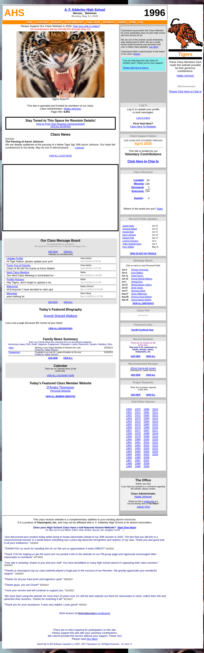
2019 (155, 436)
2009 (146, 466)
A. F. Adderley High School (84, 9)
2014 (155, 421)
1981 (138, 442)
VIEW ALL (68, 252)
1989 (138, 466)
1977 (138, 430)
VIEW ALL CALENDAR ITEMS (60, 375)
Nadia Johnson (185, 75)
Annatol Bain (128, 232)
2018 (155, 433)
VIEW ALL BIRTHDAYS (143, 303)
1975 (138, 424)
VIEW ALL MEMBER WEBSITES (60, 396)
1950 (129, 409)
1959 (129, 436)
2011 (155, 412)
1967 (129, 460)
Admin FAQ (143, 506)
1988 (138, 463)
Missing (139, 183)
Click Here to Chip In (143, 161)
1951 (129, 412)
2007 (146, 460)
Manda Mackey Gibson (141, 285)
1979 (138, 436)
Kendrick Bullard (130, 229)
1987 (138, 460)
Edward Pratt (128, 238)
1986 (138, 457)
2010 (155, 409)
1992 (146, 415)
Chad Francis (137, 276)
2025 (155, 454)
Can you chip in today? (86, 26)
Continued (79, 148)
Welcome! (12, 286)
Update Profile (15, 258)
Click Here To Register (143, 126)
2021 (155, 442)
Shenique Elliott (138, 291)
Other (11, 348)
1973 (138, 418)
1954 (129, 421)
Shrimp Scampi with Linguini (143, 368)
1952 (129, 415)
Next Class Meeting (18, 272)
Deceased (137, 187)
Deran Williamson (139, 294)
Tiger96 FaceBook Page (142, 330)
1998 (146, 433)
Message (12, 293)
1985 (138, 454)
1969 (129, 466)
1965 (129, 454)
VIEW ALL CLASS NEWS (60, 156)
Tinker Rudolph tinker (132, 244)
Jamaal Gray (137, 282)
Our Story (153, 47)
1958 (129, 433)
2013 (155, 418)
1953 (129, 418)
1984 (138, 451)
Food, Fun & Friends (18, 265)
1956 (129, 427)
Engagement (14, 352)
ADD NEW (53, 252)
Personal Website (60, 390)
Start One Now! (126, 527)
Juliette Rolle (128, 226)
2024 (155, 451)
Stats (160, 208)
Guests (138, 198)
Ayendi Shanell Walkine (60, 316)
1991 (146, 412)
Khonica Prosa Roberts (141, 297)
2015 (155, 424)
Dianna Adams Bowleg (141, 300)
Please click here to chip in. (136, 68)
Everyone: (138, 191)
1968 (129, 463)
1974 (138, 421)
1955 (129, 424)
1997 (146, 430)
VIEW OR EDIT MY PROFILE (143, 253)
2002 (146, 445)
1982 (138, 445)
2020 (155, 439)
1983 (138, 448)
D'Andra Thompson (60, 387)
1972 (138, 415)
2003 (146, 448)
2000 (146, 439)
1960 (129, 439)
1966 (129, 457)
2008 (146, 463)
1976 (138, 427)
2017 (155, 430)
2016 (155, 427)
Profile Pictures (15, 279)
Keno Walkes (128, 247)
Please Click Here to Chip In (185, 91)
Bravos (137, 54)
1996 (146, 427)
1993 (146, 418)
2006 (146, 457)
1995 (146, 424)
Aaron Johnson (129, 235)
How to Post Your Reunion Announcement (60, 123)
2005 (146, 454)
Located (139, 180)
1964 (129, 451)
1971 (138, 412)
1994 (146, 421)
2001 (146, 442)
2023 (155, 448)
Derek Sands (137, 288)
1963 (129, 448)
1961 (129, 442)
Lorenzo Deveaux (130, 241)
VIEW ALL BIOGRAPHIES (60, 328)
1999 (146, 436)
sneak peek (149, 501)
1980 (138, 439)
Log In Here (143, 117)
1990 (146, 409)
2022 (155, 445)
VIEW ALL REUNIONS (60, 126)
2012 (155, 415)
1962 (129, 445)
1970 (138, 409)
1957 (129, 430)
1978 (138, 433)
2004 (146, 451)
